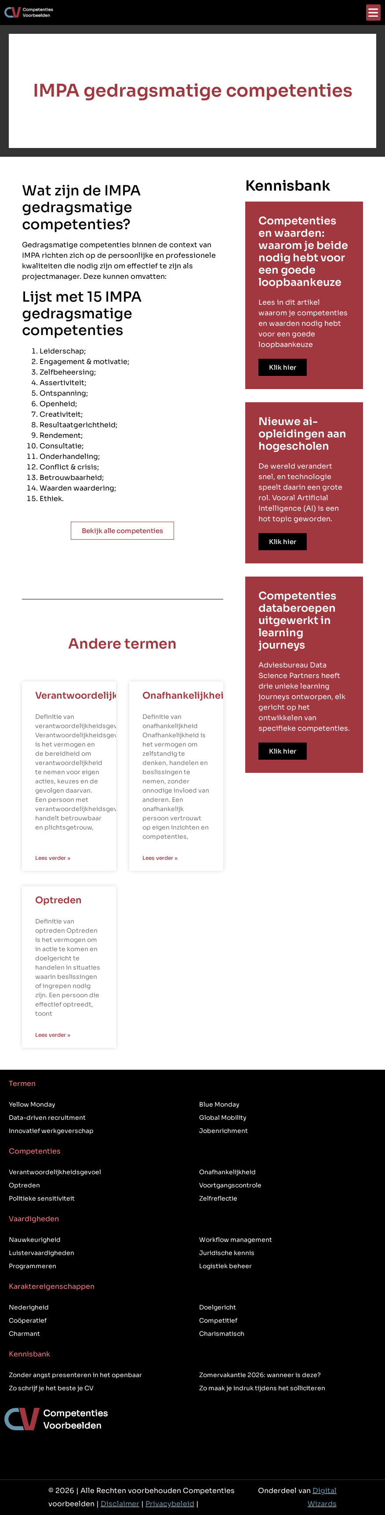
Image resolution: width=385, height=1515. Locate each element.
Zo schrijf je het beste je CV (51, 1388)
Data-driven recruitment (47, 1118)
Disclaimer (120, 1503)
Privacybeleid (169, 1503)
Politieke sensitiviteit (42, 1198)
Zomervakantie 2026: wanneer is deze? (260, 1375)
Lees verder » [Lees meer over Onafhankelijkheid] (160, 858)
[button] (373, 12)
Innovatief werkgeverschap (51, 1131)
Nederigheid (29, 1307)
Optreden (58, 900)
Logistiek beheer (225, 1266)
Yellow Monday (32, 1104)
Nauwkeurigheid (35, 1240)
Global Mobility (223, 1118)
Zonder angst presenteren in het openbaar (75, 1375)
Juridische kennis (226, 1253)
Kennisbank (29, 1354)
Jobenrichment (223, 1131)
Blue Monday (219, 1104)
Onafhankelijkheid (186, 695)
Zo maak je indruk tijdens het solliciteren (262, 1388)
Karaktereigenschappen (51, 1286)
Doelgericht (217, 1307)
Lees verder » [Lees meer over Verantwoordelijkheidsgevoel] (52, 858)
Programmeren (32, 1266)
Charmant (24, 1334)
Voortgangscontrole (230, 1185)
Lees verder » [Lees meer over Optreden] (52, 1035)
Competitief (218, 1320)
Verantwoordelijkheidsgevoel (105, 695)
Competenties (35, 1151)
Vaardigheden (34, 1218)
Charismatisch (221, 1334)
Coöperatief (28, 1320)
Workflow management (235, 1240)
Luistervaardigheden (41, 1253)
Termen (22, 1083)
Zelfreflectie (218, 1198)
